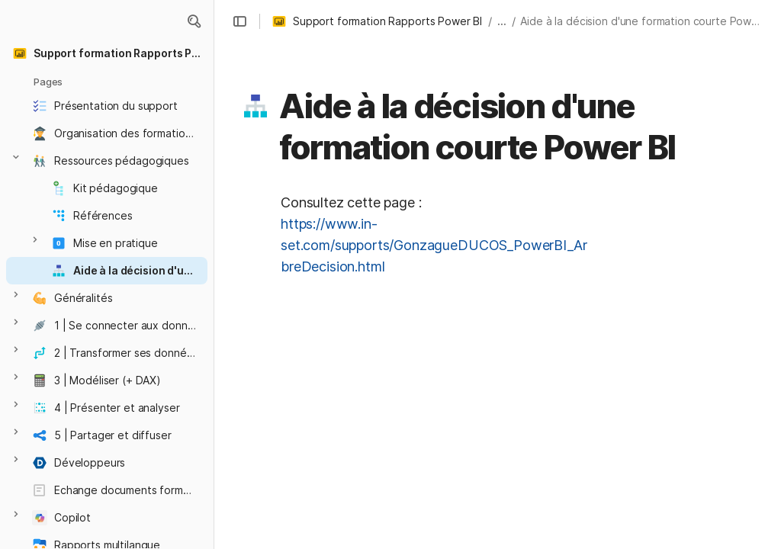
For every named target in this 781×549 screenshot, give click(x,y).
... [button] (501, 20)
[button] (193, 21)
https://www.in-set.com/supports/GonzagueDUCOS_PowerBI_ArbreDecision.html (434, 245)
